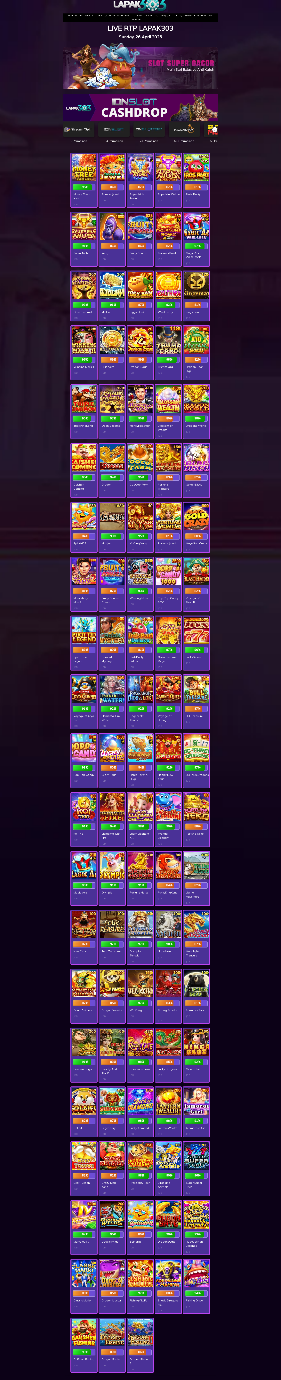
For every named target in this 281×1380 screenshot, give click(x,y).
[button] (215, 130)
